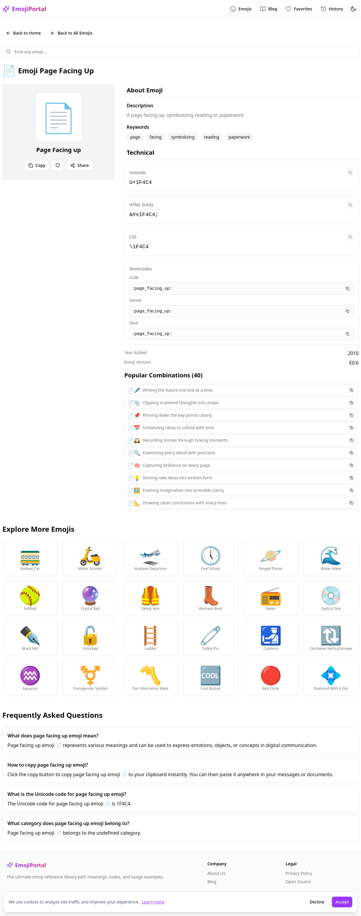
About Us (216, 873)
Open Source (298, 881)
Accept (342, 902)
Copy (36, 165)
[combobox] (180, 52)
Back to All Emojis (71, 33)
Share (79, 165)
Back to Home (23, 33)
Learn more (153, 902)
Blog (211, 881)
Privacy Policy (299, 873)
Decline (317, 902)
